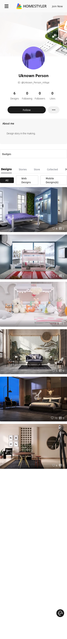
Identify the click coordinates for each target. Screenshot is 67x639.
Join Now (57, 6)
